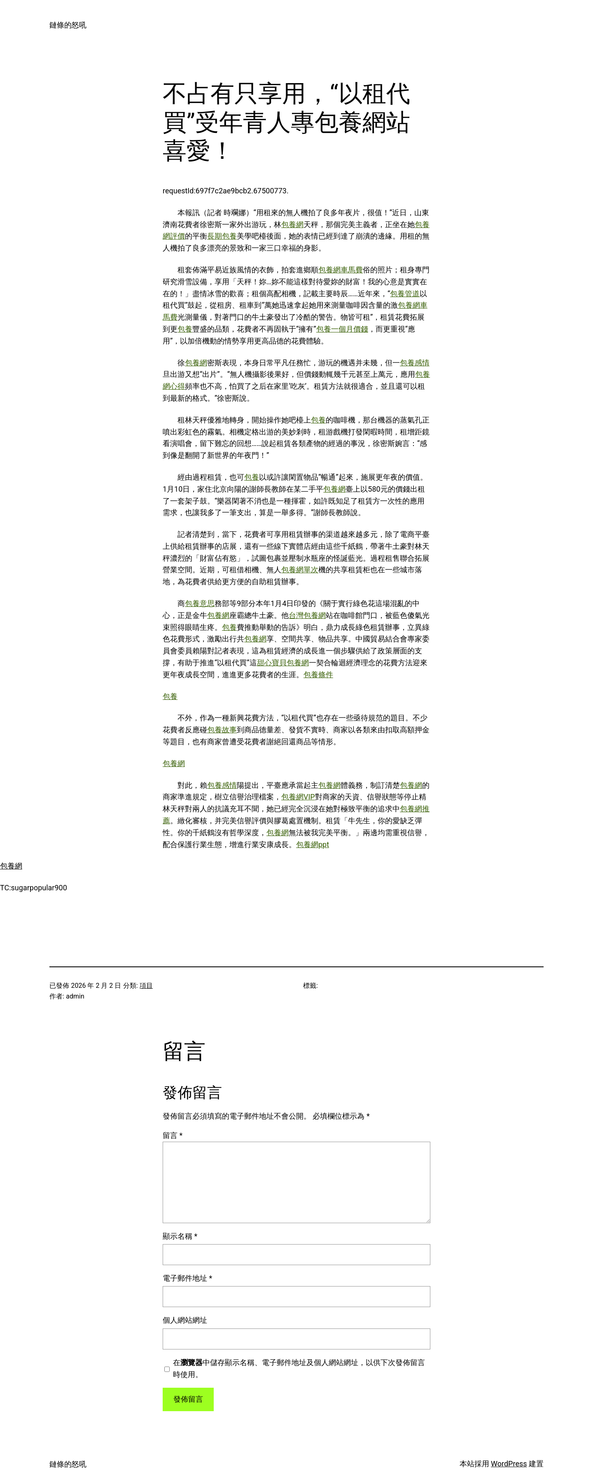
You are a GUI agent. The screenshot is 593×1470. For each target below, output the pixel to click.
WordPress (509, 1463)
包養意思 (200, 603)
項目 (146, 985)
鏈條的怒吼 (67, 25)
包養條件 (318, 674)
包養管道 (405, 293)
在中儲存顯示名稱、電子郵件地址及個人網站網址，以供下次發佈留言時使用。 (299, 1368)
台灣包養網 (307, 615)
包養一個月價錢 (342, 329)
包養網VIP (298, 796)
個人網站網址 (185, 1320)
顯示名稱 (180, 1236)
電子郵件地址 (187, 1278)
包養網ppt (312, 844)
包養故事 (222, 729)
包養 (184, 329)
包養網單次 (299, 569)
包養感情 (415, 362)
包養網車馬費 (340, 269)
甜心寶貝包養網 (283, 662)
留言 (172, 1135)
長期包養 (222, 236)
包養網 (292, 224)
